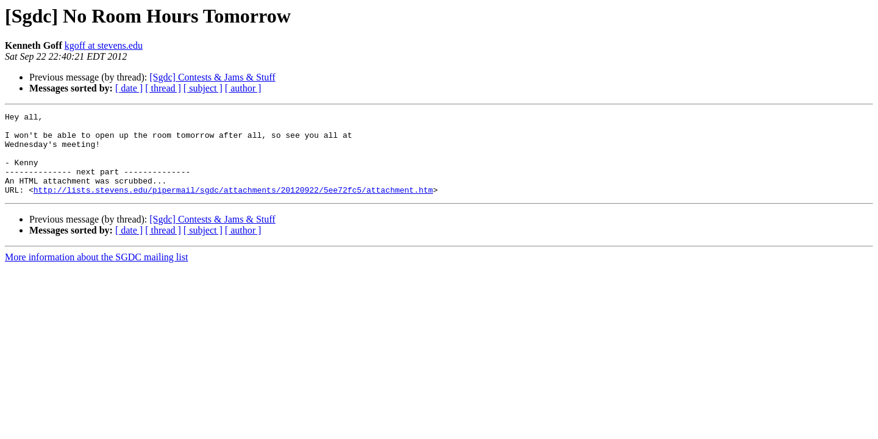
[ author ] (243, 88)
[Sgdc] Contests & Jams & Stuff (212, 77)
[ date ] (129, 88)
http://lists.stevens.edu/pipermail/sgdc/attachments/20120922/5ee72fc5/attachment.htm (233, 206)
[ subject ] (203, 88)
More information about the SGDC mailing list (96, 273)
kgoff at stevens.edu (104, 45)
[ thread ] (163, 88)
